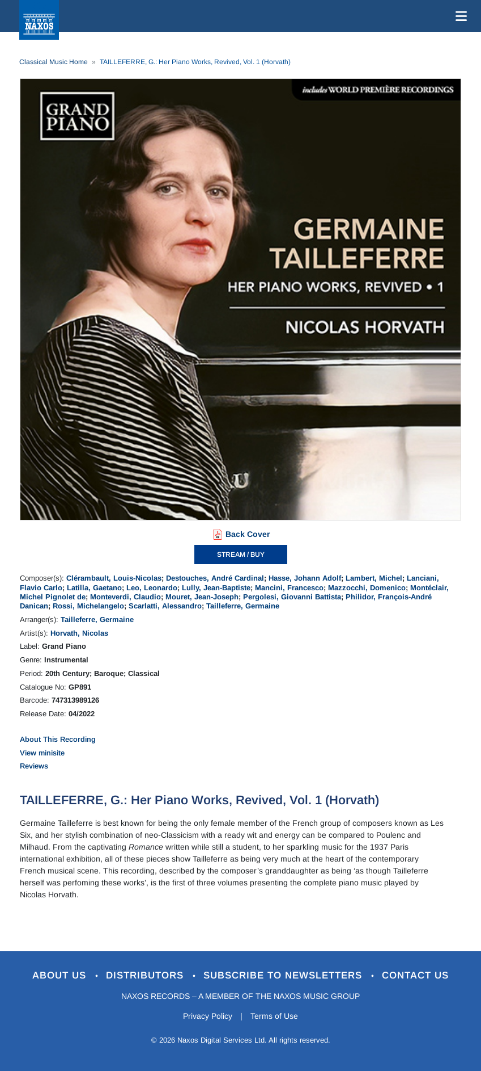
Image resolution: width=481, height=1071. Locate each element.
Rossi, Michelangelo (88, 606)
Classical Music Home (53, 62)
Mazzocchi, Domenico (367, 587)
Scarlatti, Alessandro (165, 606)
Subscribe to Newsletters (284, 975)
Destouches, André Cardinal (215, 578)
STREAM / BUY (241, 554)
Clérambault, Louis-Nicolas (113, 578)
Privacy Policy (207, 1015)
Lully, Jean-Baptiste (216, 587)
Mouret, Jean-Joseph (202, 597)
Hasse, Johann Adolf (305, 578)
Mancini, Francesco (289, 587)
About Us (61, 975)
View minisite (42, 753)
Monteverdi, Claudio (125, 597)
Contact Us (415, 975)
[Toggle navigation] (459, 16)
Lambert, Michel (374, 578)
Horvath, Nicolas (79, 633)
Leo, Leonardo (151, 587)
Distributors (146, 975)
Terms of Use (274, 1015)
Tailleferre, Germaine (242, 606)
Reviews (34, 766)
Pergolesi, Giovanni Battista (292, 597)
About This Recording (58, 739)
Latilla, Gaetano (94, 587)
